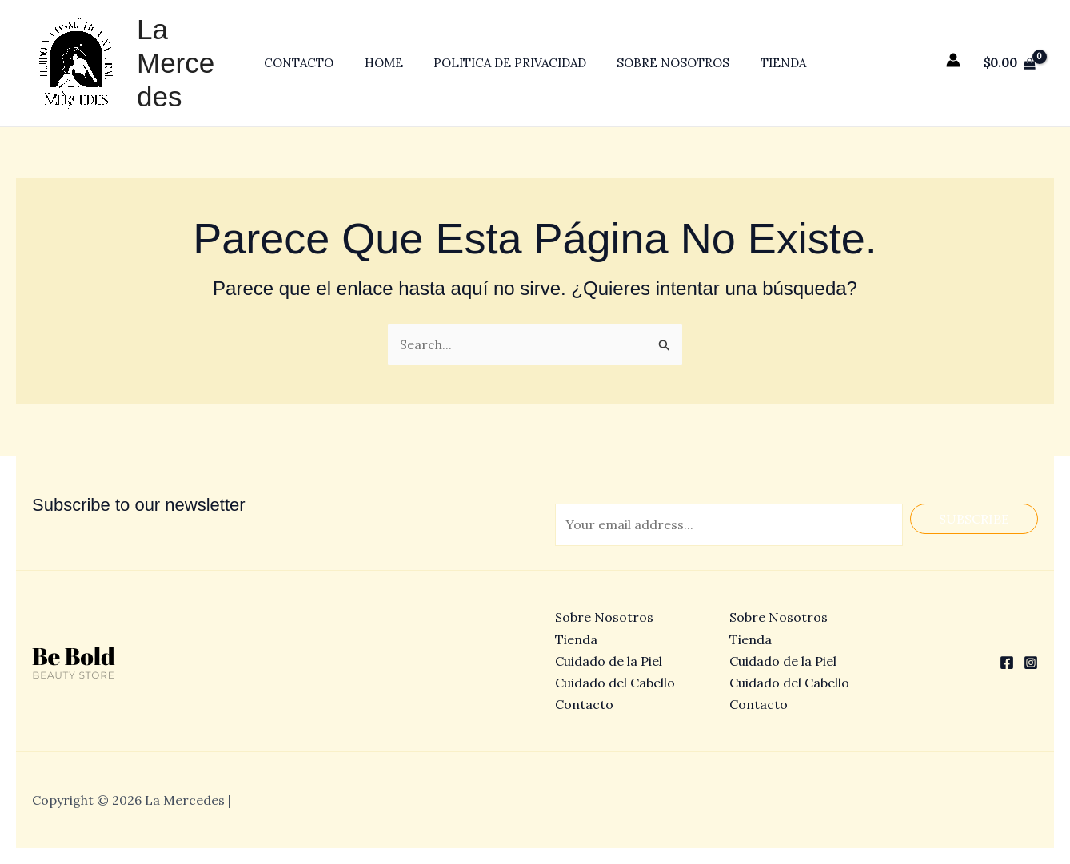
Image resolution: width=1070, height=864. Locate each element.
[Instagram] (1031, 662)
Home (390, 62)
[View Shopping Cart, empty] (1009, 63)
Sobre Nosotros (666, 62)
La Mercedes (183, 63)
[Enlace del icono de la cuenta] (953, 60)
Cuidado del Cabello (615, 683)
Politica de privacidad (509, 62)
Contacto (312, 62)
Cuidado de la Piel (608, 661)
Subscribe (974, 519)
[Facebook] (1007, 662)
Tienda (770, 62)
